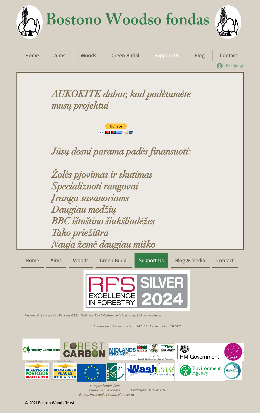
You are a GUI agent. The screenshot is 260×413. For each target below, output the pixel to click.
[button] (116, 128)
